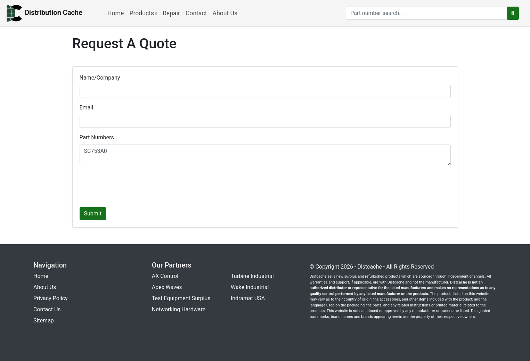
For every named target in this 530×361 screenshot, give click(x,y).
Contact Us (47, 309)
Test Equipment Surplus (181, 298)
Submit (92, 213)
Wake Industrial (250, 287)
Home (115, 13)
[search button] (513, 13)
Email (86, 107)
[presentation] (132, 185)
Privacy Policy (50, 298)
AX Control (165, 276)
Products (143, 13)
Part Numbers (97, 137)
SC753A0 (265, 155)
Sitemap (43, 320)
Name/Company (100, 77)
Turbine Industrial (252, 276)
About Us (224, 13)
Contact (196, 13)
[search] (426, 13)
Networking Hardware (178, 309)
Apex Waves (167, 287)
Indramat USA (248, 298)
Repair (171, 13)
